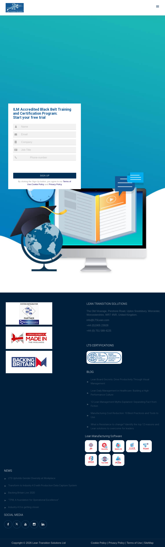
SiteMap (148, 543)
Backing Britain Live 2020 (21, 492)
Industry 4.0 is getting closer (23, 507)
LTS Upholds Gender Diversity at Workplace (31, 478)
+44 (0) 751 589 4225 (99, 330)
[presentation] (37, 168)
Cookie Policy (38, 184)
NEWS (8, 470)
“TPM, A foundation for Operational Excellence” (33, 499)
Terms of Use (135, 543)
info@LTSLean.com (98, 320)
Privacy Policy (55, 184)
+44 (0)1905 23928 (97, 325)
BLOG (90, 372)
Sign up (44, 175)
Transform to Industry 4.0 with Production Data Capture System (42, 485)
